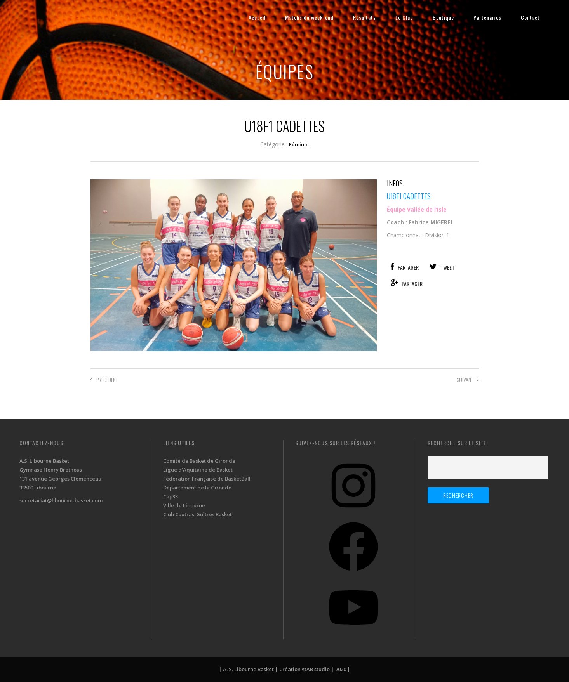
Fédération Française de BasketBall (207, 478)
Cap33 (170, 496)
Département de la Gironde (197, 487)
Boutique (443, 17)
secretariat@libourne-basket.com (61, 500)
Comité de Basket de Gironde (199, 460)
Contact (530, 17)
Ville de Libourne (184, 505)
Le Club (404, 17)
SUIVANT (465, 379)
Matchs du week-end (309, 17)
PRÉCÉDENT (107, 379)
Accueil (257, 17)
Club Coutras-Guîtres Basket (197, 514)
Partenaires (487, 17)
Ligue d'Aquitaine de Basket (198, 469)
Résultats (364, 17)
